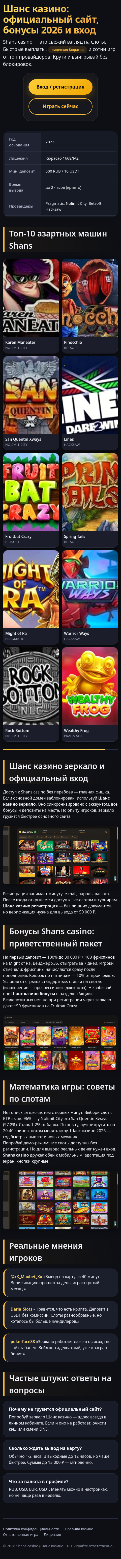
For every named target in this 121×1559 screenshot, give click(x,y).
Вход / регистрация (61, 86)
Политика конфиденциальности (31, 1529)
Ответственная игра (20, 1534)
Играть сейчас (60, 106)
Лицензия (52, 1534)
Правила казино (79, 1529)
